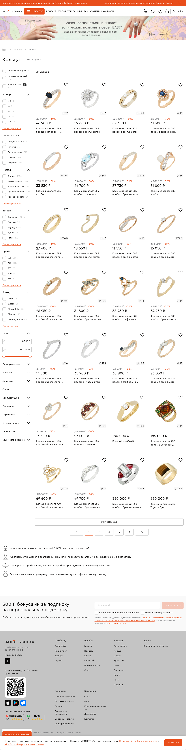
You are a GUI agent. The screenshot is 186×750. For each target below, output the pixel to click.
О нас (87, 670)
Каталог (38, 11)
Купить (87, 656)
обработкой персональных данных (24, 744)
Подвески (119, 670)
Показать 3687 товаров (17, 734)
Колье (117, 675)
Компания (96, 11)
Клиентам (82, 11)
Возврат (59, 706)
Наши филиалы (14, 655)
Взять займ (60, 646)
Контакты (89, 719)
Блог (86, 701)
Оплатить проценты (65, 697)
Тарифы (59, 656)
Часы (116, 680)
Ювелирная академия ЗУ (95, 707)
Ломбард (51, 11)
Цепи (116, 665)
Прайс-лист (61, 651)
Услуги (71, 11)
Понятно (173, 743)
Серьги (117, 656)
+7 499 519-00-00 (14, 650)
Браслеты (119, 661)
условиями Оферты (117, 623)
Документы (90, 714)
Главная (4, 49)
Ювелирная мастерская (155, 646)
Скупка (58, 661)
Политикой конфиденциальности (138, 741)
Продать (88, 651)
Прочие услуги (92, 665)
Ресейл (62, 11)
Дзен (7, 661)
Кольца (117, 651)
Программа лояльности (61, 712)
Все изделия (120, 646)
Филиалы (108, 11)
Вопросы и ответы (64, 719)
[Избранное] (66, 84)
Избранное (160, 11)
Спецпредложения (64, 724)
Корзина (167, 11)
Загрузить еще (109, 522)
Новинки (118, 685)
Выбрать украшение (76, 3)
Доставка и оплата (64, 701)
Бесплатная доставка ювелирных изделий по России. (33, 3)
